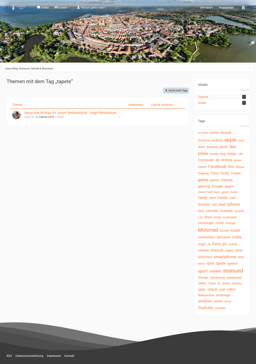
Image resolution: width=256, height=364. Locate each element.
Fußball (236, 173)
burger (232, 154)
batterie (212, 147)
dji (217, 160)
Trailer (212, 283)
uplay (202, 289)
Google (217, 186)
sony (201, 263)
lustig (217, 217)
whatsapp (223, 295)
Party (216, 244)
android (217, 140)
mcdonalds (230, 217)
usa (222, 289)
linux (208, 217)
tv (219, 283)
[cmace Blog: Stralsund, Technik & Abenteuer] (20, 7)
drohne (226, 160)
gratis (225, 192)
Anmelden (206, 7)
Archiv (60, 116)
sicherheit (205, 257)
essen (202, 167)
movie (224, 230)
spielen (232, 263)
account (203, 132)
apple (230, 140)
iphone (233, 204)
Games (227, 180)
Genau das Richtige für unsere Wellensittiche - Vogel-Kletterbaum (70, 113)
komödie (212, 211)
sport (203, 271)
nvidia (237, 237)
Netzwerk (223, 237)
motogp (230, 223)
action (214, 132)
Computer (206, 160)
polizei (233, 244)
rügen (229, 250)
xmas (227, 301)
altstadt (225, 132)
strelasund (234, 277)
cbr (240, 154)
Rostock (217, 250)
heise (212, 198)
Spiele (221, 263)
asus (241, 140)
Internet (204, 204)
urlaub (212, 289)
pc (225, 243)
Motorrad (208, 230)
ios (214, 204)
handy (202, 197)
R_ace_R (29, 116)
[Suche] (243, 7)
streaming (217, 277)
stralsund (233, 271)
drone (237, 160)
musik (235, 230)
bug (223, 154)
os (209, 244)
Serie (239, 250)
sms (241, 257)
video (231, 289)
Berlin (224, 147)
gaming (204, 186)
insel (232, 198)
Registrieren (226, 7)
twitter (226, 283)
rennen (203, 250)
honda (222, 197)
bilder (203, 153)
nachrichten (206, 237)
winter (218, 301)
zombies (220, 308)
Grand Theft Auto (209, 192)
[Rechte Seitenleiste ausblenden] (250, 68)
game (203, 179)
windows (205, 301)
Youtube (205, 307)
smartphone (225, 256)
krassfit (239, 211)
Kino (201, 211)
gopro (229, 186)
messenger (206, 223)
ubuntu (237, 283)
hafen (234, 192)
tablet (202, 283)
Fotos (215, 173)
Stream (203, 277)
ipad (222, 204)
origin (202, 244)
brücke (214, 154)
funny (224, 173)
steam (215, 271)
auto (201, 147)
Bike (233, 147)
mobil (220, 223)
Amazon (204, 140)
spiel (210, 263)
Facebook (217, 166)
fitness (240, 167)
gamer (214, 180)
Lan (200, 217)
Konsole (226, 211)
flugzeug (203, 173)
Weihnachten (206, 295)
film (231, 166)
